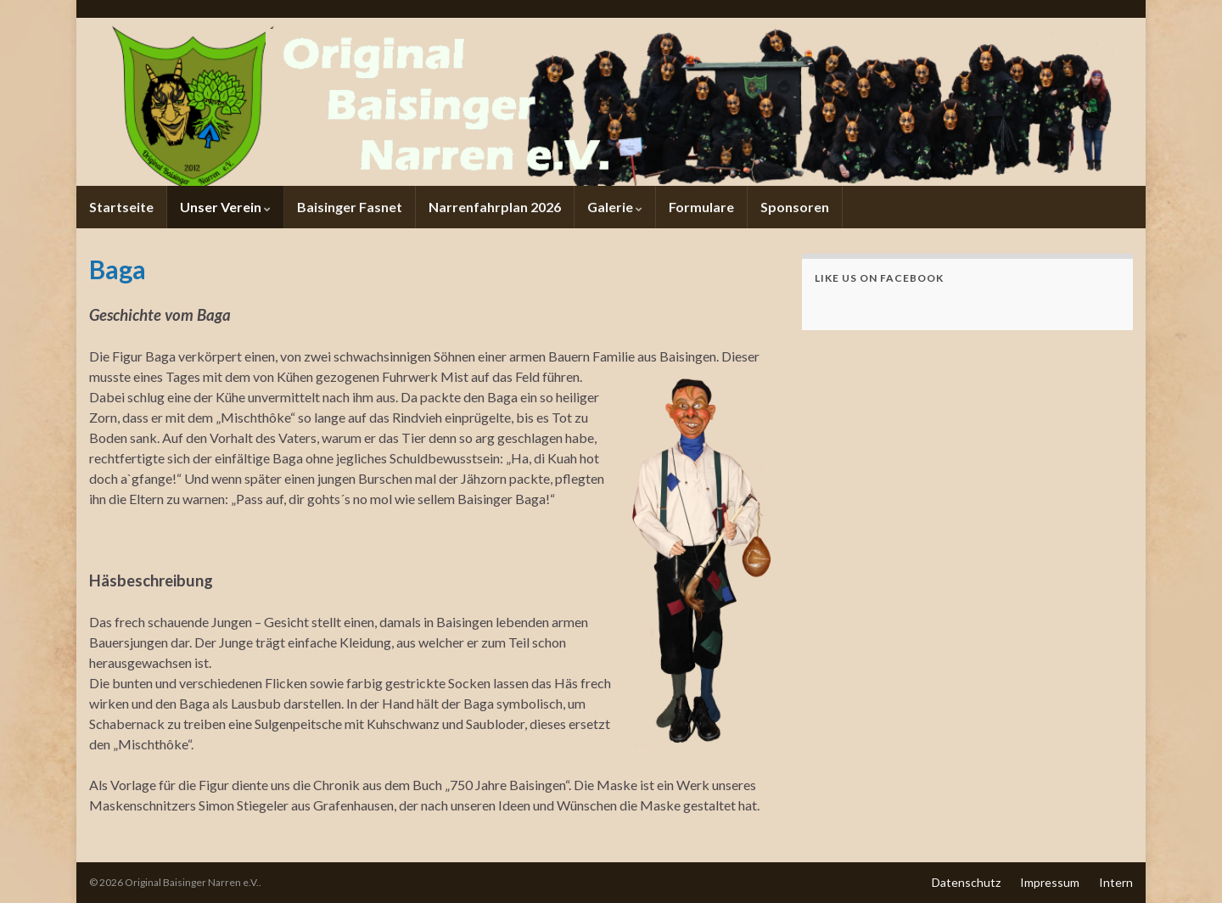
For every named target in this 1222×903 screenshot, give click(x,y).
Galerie (614, 207)
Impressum (1049, 882)
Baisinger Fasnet (349, 207)
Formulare (701, 207)
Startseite (121, 207)
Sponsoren (794, 207)
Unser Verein (225, 207)
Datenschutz (966, 882)
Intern (1116, 882)
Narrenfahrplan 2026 (495, 207)
